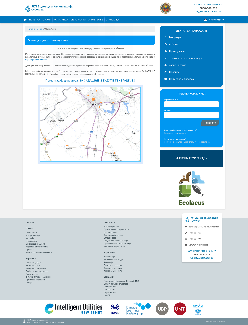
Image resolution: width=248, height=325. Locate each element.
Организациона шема (35, 244)
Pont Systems (220, 321)
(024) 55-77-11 (193, 233)
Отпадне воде (110, 238)
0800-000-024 (202, 254)
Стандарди (112, 19)
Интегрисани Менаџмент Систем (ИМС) (121, 281)
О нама (47, 19)
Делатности (78, 19)
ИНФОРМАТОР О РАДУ (191, 158)
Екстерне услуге (33, 265)
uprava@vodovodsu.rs (196, 245)
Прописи (30, 250)
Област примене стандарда (116, 284)
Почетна (34, 19)
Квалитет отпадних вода (114, 246)
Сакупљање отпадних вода (116, 241)
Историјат (30, 238)
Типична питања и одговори (38, 277)
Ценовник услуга (33, 263)
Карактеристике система (37, 247)
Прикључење (31, 274)
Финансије (108, 262)
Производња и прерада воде (116, 229)
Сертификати (110, 292)
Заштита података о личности (39, 252)
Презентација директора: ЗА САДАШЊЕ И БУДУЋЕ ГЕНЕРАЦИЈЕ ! (90, 80)
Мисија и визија (33, 235)
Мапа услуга (31, 241)
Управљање (95, 19)
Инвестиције (109, 257)
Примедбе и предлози (35, 280)
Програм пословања (113, 265)
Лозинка (167, 110)
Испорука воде (110, 232)
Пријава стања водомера (37, 271)
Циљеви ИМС (110, 290)
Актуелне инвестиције (113, 259)
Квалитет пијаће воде (113, 235)
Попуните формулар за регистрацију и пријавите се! (187, 142)
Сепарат (29, 283)
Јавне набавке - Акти (113, 271)
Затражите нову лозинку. (175, 133)
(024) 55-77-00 (193, 239)
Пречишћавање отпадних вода (117, 244)
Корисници (61, 19)
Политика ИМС (110, 287)
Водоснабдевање (111, 226)
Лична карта (31, 232)
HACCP (107, 295)
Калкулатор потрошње (36, 268)
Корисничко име (171, 100)
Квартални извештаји (113, 268)
